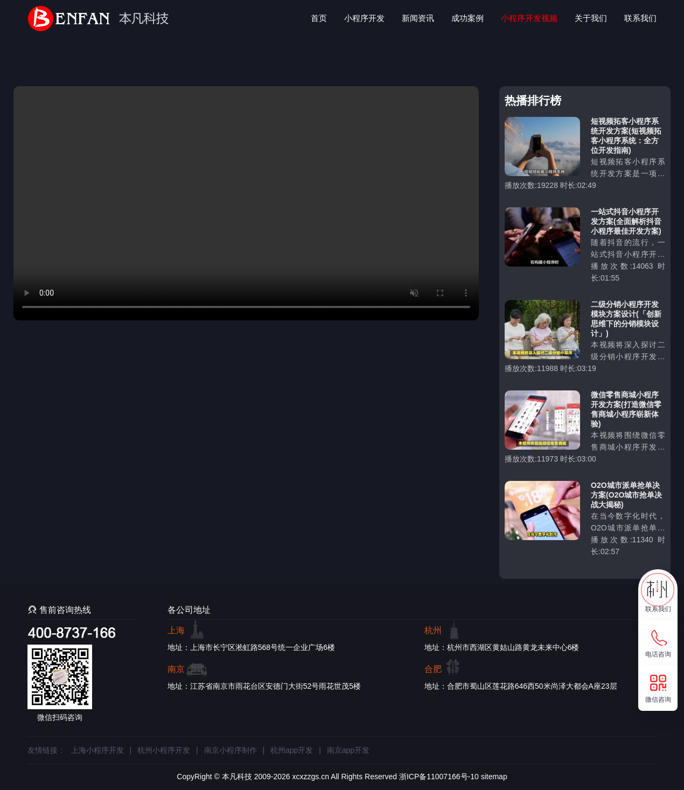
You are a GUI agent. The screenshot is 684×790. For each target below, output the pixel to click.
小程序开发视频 (529, 18)
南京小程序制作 (230, 750)
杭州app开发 (291, 750)
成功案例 (467, 18)
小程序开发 (364, 18)
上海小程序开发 (97, 750)
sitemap (494, 776)
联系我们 (640, 18)
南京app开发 (348, 750)
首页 (319, 18)
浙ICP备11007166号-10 (439, 776)
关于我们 (591, 18)
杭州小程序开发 (163, 750)
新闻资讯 (418, 18)
